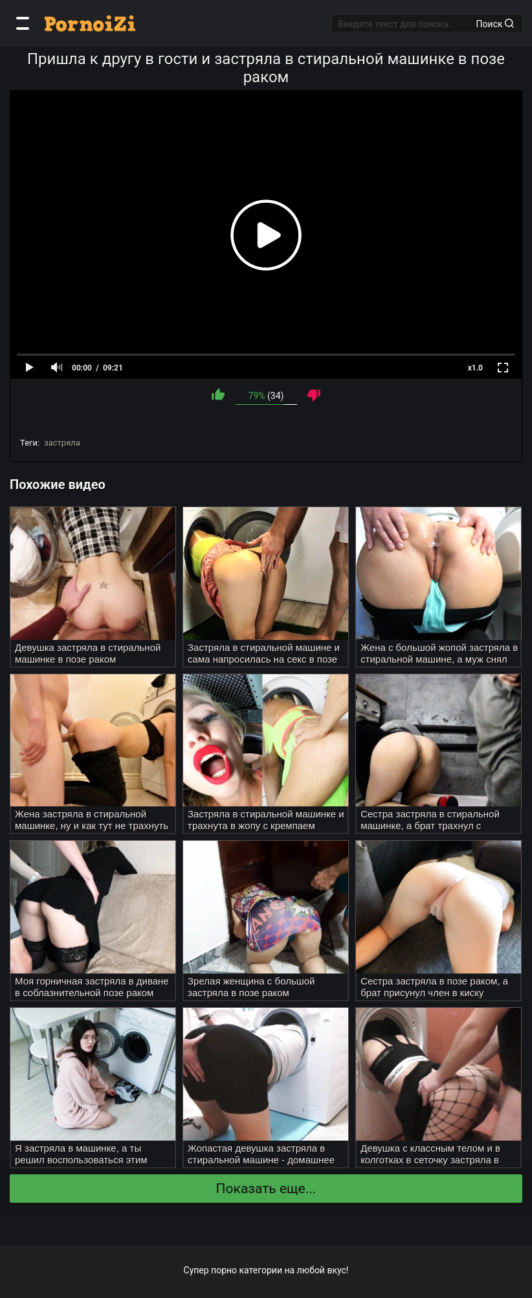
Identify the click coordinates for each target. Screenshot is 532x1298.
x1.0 (475, 367)
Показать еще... (266, 1188)
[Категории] (23, 23)
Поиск (495, 23)
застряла (62, 443)
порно (224, 1270)
